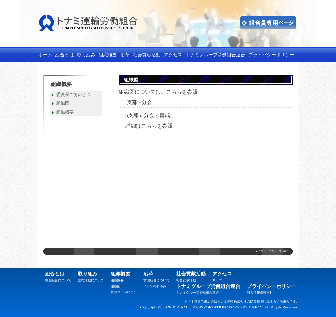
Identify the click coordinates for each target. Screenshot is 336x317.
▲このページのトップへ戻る (272, 251)
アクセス (173, 54)
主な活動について (91, 280)
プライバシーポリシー (271, 54)
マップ (217, 280)
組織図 (62, 103)
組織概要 (108, 54)
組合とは (64, 54)
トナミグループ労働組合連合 (215, 54)
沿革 (125, 54)
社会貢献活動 (146, 54)
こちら (174, 92)
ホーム (45, 54)
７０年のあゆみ (154, 286)
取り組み (86, 54)
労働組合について (58, 280)
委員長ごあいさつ (73, 94)
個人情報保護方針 (260, 292)
